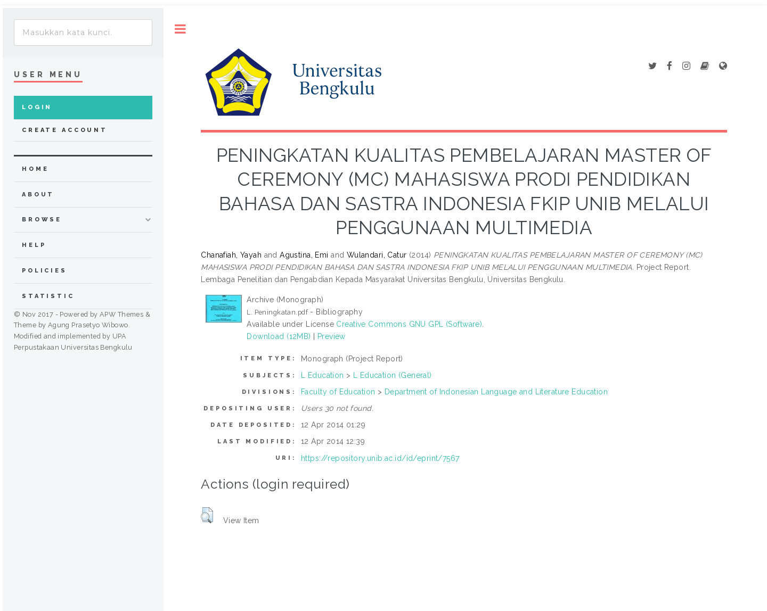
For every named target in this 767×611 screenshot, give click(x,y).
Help (34, 245)
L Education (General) (392, 375)
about (38, 194)
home (35, 169)
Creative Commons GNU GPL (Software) (409, 324)
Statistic (48, 296)
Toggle (180, 29)
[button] (207, 515)
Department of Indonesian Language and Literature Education (496, 391)
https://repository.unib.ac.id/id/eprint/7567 (380, 458)
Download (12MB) (279, 336)
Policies (44, 270)
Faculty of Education (338, 391)
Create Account (65, 130)
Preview (331, 336)
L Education (322, 375)
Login (37, 107)
